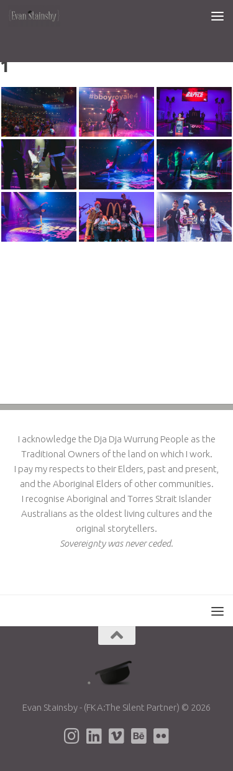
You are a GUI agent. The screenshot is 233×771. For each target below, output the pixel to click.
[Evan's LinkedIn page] (94, 736)
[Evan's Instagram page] (72, 736)
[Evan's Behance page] (139, 736)
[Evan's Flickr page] (161, 736)
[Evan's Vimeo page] (117, 736)
